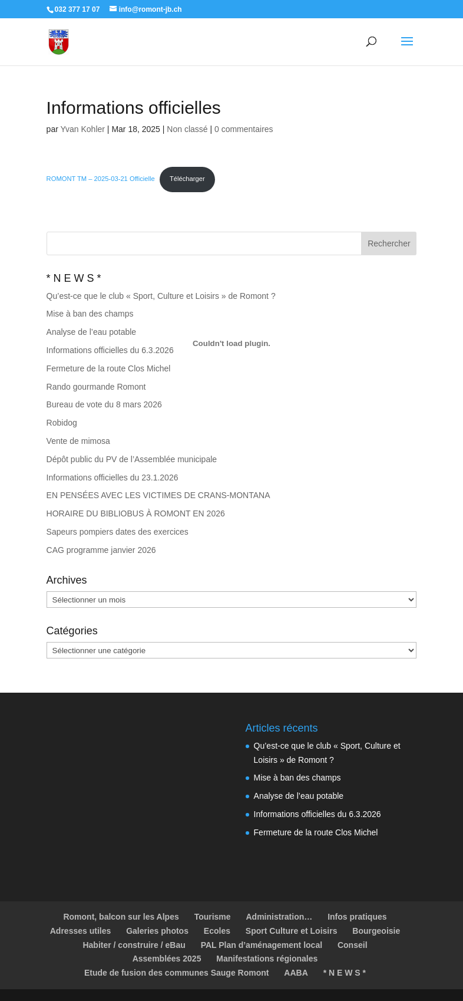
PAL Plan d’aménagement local (261, 945)
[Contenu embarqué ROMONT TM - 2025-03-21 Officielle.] (232, 344)
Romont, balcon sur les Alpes (120, 916)
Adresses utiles (80, 931)
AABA (295, 972)
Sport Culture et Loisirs (292, 931)
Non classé (187, 129)
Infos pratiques (357, 916)
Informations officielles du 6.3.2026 (317, 814)
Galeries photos (157, 931)
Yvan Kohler (82, 129)
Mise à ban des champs (297, 777)
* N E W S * (344, 972)
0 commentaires (243, 129)
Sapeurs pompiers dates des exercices (117, 531)
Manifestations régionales (267, 958)
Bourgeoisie (376, 931)
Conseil (353, 945)
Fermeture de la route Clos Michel (316, 832)
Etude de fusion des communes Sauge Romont (176, 972)
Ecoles (217, 931)
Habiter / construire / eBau (133, 945)
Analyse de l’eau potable (299, 796)
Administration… (279, 916)
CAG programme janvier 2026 (101, 550)
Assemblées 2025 (167, 958)
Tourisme (212, 916)
